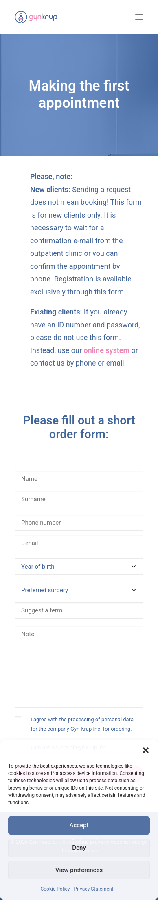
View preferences (79, 870)
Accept (78, 825)
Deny (79, 847)
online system (106, 350)
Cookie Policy (55, 889)
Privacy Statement (93, 889)
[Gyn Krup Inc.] (36, 17)
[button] (146, 750)
